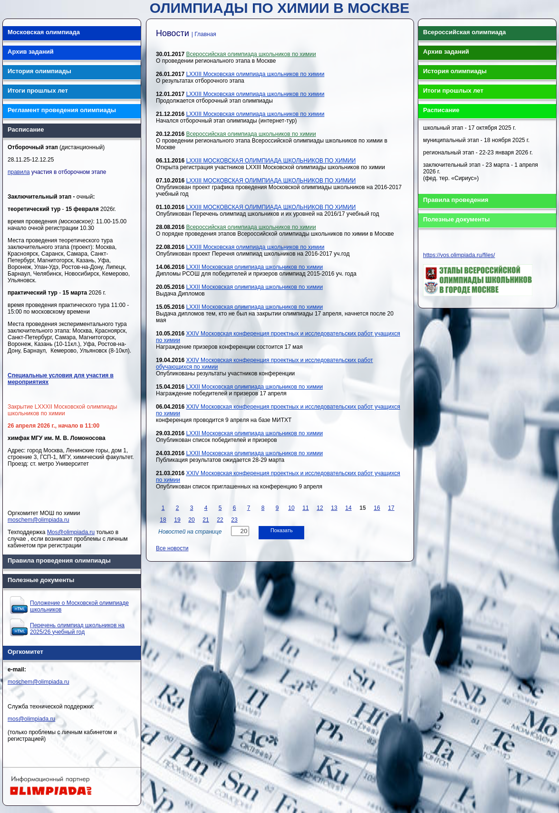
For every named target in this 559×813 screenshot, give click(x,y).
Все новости (172, 548)
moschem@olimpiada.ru (38, 519)
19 (177, 519)
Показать (281, 530)
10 (291, 508)
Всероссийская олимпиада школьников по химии (251, 54)
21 (205, 519)
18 (163, 519)
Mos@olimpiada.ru (71, 532)
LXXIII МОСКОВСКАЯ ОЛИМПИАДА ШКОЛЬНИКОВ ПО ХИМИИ (271, 160)
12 (320, 508)
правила (19, 172)
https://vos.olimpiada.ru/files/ (459, 255)
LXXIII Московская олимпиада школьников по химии (255, 74)
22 (220, 519)
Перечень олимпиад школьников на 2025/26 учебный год (77, 628)
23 (234, 519)
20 (191, 519)
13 (334, 508)
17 (391, 508)
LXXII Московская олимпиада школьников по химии (254, 267)
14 (348, 508)
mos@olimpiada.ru (31, 719)
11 (305, 508)
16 (377, 508)
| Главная (204, 34)
